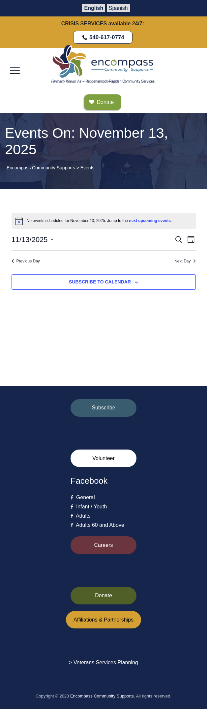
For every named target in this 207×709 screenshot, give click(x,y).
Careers (103, 545)
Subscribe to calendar (100, 281)
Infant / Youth (89, 506)
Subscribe (103, 407)
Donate (103, 595)
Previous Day (26, 261)
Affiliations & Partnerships (103, 620)
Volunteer (103, 458)
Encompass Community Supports (102, 696)
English (93, 8)
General (83, 497)
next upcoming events (150, 220)
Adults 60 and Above (97, 525)
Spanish (118, 8)
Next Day (184, 261)
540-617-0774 (102, 37)
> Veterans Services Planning (103, 662)
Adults (80, 516)
